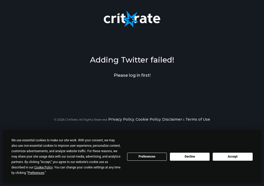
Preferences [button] (36, 173)
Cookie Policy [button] (43, 167)
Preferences (146, 156)
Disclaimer (172, 119)
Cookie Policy (148, 119)
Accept (233, 156)
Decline (190, 156)
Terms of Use (197, 119)
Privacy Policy (121, 119)
